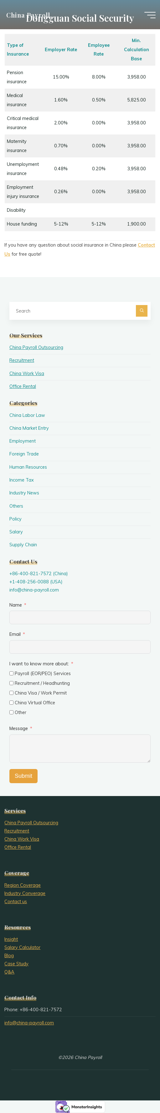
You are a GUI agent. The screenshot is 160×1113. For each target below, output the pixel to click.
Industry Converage (24, 893)
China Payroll (28, 14)
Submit (23, 776)
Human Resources (28, 467)
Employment (22, 441)
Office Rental (22, 386)
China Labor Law (27, 415)
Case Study (16, 964)
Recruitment (21, 360)
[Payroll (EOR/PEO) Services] (11, 673)
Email (15, 634)
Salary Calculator (22, 947)
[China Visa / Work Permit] (11, 693)
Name (15, 605)
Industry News (24, 493)
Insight (11, 939)
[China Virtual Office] (11, 703)
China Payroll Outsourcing (36, 347)
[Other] (11, 712)
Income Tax (21, 480)
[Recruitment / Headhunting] (11, 683)
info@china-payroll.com (34, 590)
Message (18, 728)
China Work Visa (26, 373)
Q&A (9, 972)
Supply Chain (23, 545)
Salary (16, 532)
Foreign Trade (24, 454)
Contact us (15, 901)
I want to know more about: (39, 664)
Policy (15, 519)
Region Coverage (22, 885)
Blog (9, 955)
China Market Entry (29, 428)
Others (16, 506)
